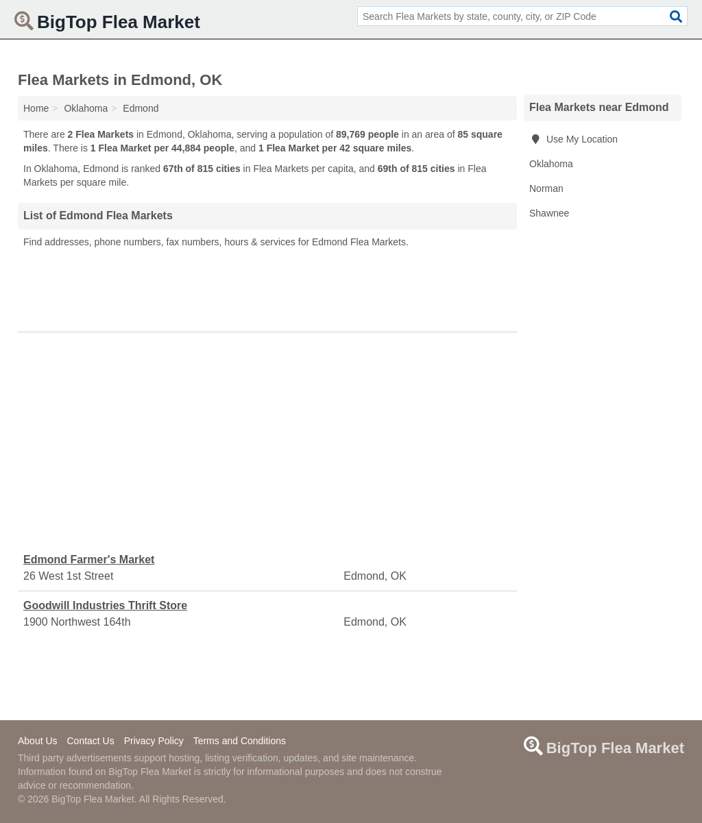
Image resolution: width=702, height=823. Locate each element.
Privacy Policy (154, 740)
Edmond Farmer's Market (88, 559)
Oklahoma (551, 163)
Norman (546, 188)
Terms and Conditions (239, 740)
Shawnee (549, 213)
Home (36, 108)
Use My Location (573, 139)
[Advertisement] (267, 286)
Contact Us (90, 740)
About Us (38, 740)
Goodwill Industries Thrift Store (105, 605)
